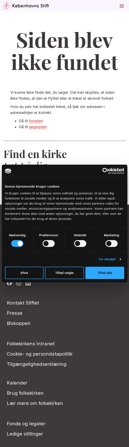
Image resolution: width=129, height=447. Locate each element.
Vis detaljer (107, 259)
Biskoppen (18, 323)
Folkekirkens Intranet (31, 343)
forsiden (36, 121)
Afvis (24, 273)
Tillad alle (104, 273)
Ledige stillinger (25, 433)
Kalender (17, 382)
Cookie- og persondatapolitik (39, 353)
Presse (14, 313)
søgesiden (38, 127)
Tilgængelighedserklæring (37, 364)
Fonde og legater (26, 423)
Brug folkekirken (25, 393)
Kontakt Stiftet (23, 302)
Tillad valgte (64, 273)
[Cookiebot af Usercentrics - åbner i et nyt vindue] (105, 171)
